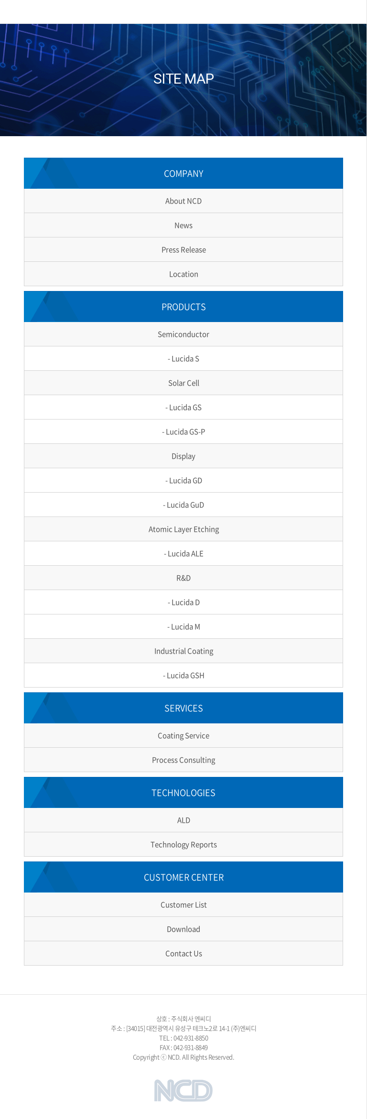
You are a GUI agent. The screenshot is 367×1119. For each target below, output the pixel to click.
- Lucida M (183, 626)
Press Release (184, 249)
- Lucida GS (183, 407)
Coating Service (183, 735)
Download (183, 929)
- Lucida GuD (183, 504)
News (183, 225)
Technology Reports (184, 844)
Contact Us (183, 953)
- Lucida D (184, 602)
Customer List (184, 904)
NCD (53, 11)
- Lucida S (183, 358)
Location (183, 274)
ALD (183, 820)
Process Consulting (183, 759)
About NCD (183, 200)
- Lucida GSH (184, 675)
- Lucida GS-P (183, 431)
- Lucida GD (183, 480)
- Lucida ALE (184, 553)
